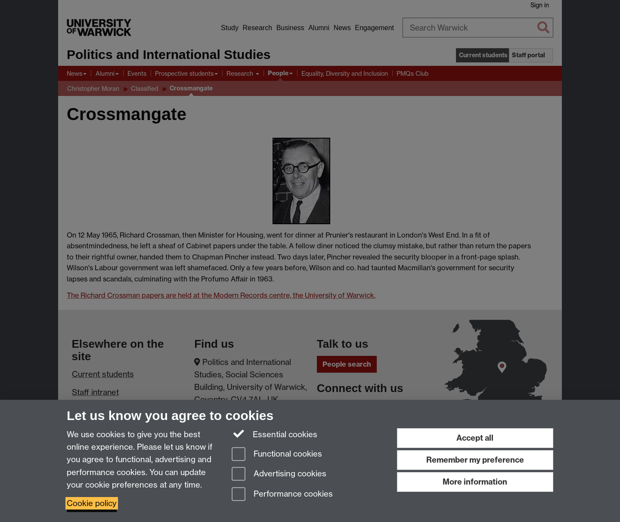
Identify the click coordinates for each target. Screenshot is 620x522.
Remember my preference (475, 460)
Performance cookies (282, 495)
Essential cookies (274, 433)
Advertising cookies (279, 474)
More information (475, 482)
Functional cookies (277, 455)
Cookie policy (92, 503)
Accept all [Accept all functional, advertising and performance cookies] (474, 438)
